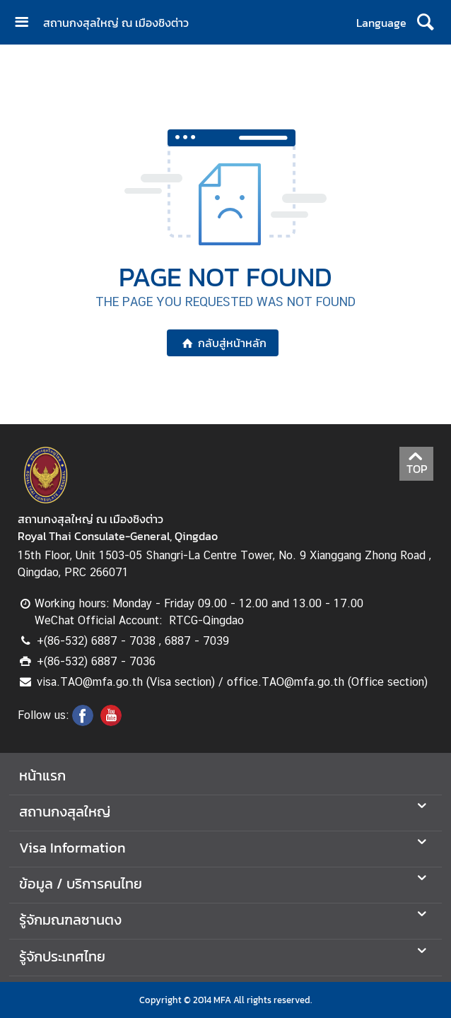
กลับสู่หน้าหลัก (222, 342)
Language (381, 22)
